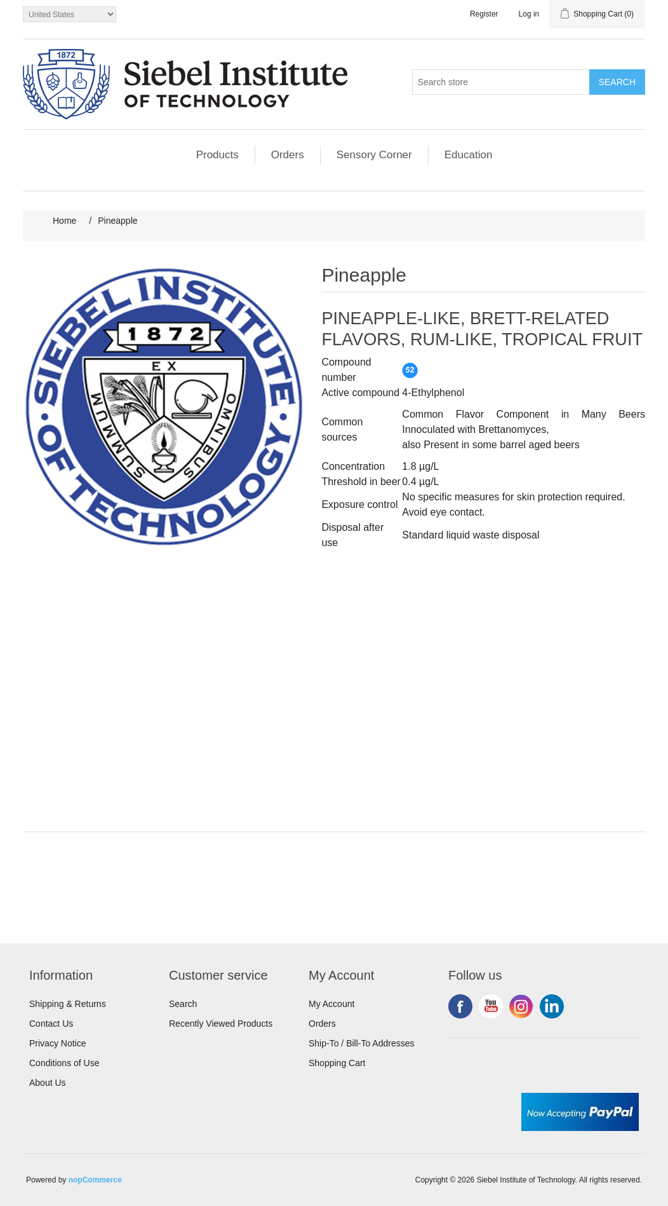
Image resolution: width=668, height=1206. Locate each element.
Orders (287, 155)
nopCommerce (95, 1179)
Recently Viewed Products (220, 1023)
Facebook (460, 1006)
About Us (47, 1083)
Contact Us (51, 1023)
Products (217, 155)
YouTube (491, 1006)
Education (468, 155)
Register (484, 14)
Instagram (521, 1006)
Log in (529, 14)
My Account (331, 1004)
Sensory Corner (374, 155)
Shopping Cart (337, 1063)
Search (183, 1004)
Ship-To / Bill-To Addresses (362, 1043)
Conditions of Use (64, 1063)
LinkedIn (552, 1006)
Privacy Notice (57, 1043)
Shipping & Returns (67, 1004)
